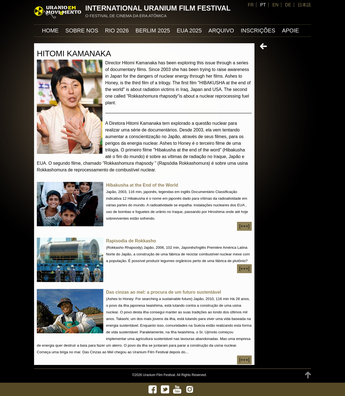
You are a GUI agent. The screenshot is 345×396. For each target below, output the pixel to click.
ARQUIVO (221, 30)
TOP (308, 375)
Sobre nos (81, 30)
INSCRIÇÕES (258, 30)
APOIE (290, 30)
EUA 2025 (189, 30)
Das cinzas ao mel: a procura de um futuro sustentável (163, 292)
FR (251, 4)
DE (288, 4)
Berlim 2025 (152, 30)
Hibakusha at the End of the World (142, 185)
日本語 (304, 4)
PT (263, 4)
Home (50, 30)
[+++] (244, 226)
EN (275, 4)
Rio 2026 (117, 30)
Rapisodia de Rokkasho (131, 240)
